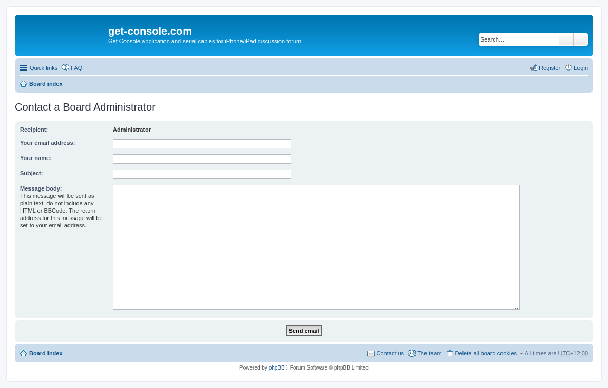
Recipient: (34, 129)
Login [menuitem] (581, 68)
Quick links (43, 68)
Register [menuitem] (550, 68)
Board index (46, 84)
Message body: (41, 188)
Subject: (31, 173)
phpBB (277, 368)
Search (566, 39)
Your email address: (47, 143)
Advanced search (581, 39)
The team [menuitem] (429, 353)
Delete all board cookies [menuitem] (486, 353)
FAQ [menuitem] (76, 68)
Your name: (36, 158)
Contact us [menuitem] (390, 353)
